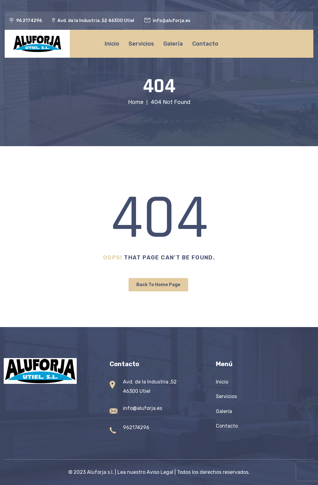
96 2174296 (29, 20)
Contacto (205, 43)
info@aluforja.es (142, 408)
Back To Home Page (158, 284)
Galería (173, 43)
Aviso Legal (160, 472)
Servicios (141, 43)
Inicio (112, 43)
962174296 (136, 427)
